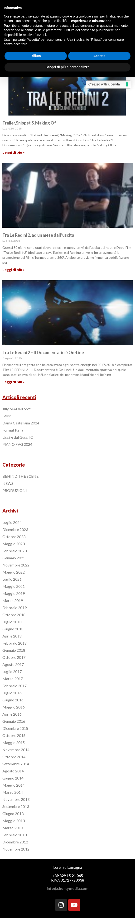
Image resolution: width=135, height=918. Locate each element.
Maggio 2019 (13, 593)
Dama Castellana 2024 (20, 423)
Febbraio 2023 (14, 550)
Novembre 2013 (15, 799)
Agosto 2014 (13, 771)
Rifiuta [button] (35, 56)
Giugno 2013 (13, 813)
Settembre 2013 (15, 806)
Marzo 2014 (12, 792)
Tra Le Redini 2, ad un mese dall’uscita (38, 235)
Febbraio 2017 (14, 685)
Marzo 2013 (12, 827)
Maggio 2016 (13, 707)
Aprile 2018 (12, 636)
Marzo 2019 (12, 600)
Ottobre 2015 (13, 735)
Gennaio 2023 (13, 558)
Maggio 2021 (13, 586)
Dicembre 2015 (15, 728)
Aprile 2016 (12, 714)
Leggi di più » (13, 152)
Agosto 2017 (13, 664)
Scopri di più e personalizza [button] (67, 67)
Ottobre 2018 (13, 614)
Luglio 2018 (12, 621)
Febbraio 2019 (14, 607)
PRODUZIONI (14, 490)
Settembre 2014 (15, 764)
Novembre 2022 (15, 565)
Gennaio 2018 (13, 650)
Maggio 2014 (13, 785)
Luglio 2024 (12, 522)
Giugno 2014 (13, 778)
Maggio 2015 (13, 742)
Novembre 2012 (15, 849)
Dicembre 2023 (15, 529)
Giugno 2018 (13, 629)
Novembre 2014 (15, 749)
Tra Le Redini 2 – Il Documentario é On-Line (43, 352)
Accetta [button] (99, 56)
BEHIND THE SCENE (20, 476)
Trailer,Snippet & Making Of (29, 122)
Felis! (6, 416)
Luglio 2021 (12, 579)
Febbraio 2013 (14, 835)
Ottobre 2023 (13, 536)
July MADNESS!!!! (17, 408)
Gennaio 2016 (13, 721)
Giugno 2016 (13, 700)
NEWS (7, 483)
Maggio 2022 (13, 572)
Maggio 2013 (13, 820)
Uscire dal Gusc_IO (18, 437)
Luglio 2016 (12, 693)
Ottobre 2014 (13, 756)
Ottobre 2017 (13, 657)
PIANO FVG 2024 (17, 444)
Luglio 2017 (12, 671)
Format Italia (12, 430)
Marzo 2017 (12, 678)
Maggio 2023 (13, 543)
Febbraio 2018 (14, 643)
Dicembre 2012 (15, 842)
